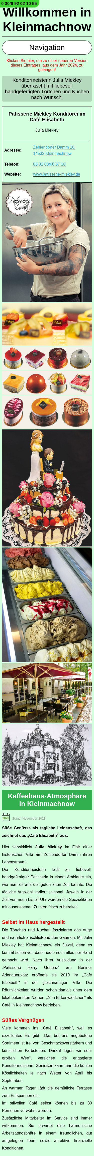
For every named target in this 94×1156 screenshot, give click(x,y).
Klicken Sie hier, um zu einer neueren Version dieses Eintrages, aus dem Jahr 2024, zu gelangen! (47, 65)
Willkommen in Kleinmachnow (47, 19)
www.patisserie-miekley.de (56, 174)
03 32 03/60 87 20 (49, 164)
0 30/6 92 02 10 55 (19, 3)
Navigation (47, 47)
